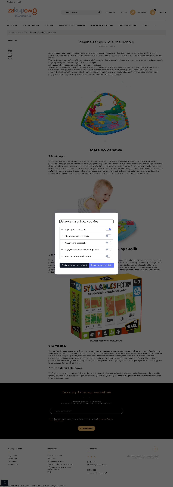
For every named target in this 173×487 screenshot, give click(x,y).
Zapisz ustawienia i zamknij (73, 265)
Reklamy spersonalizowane (77, 256)
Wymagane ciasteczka (75, 229)
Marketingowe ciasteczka (76, 236)
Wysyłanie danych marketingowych (81, 249)
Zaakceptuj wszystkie (101, 265)
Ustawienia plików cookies (78, 221)
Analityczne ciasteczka (75, 243)
